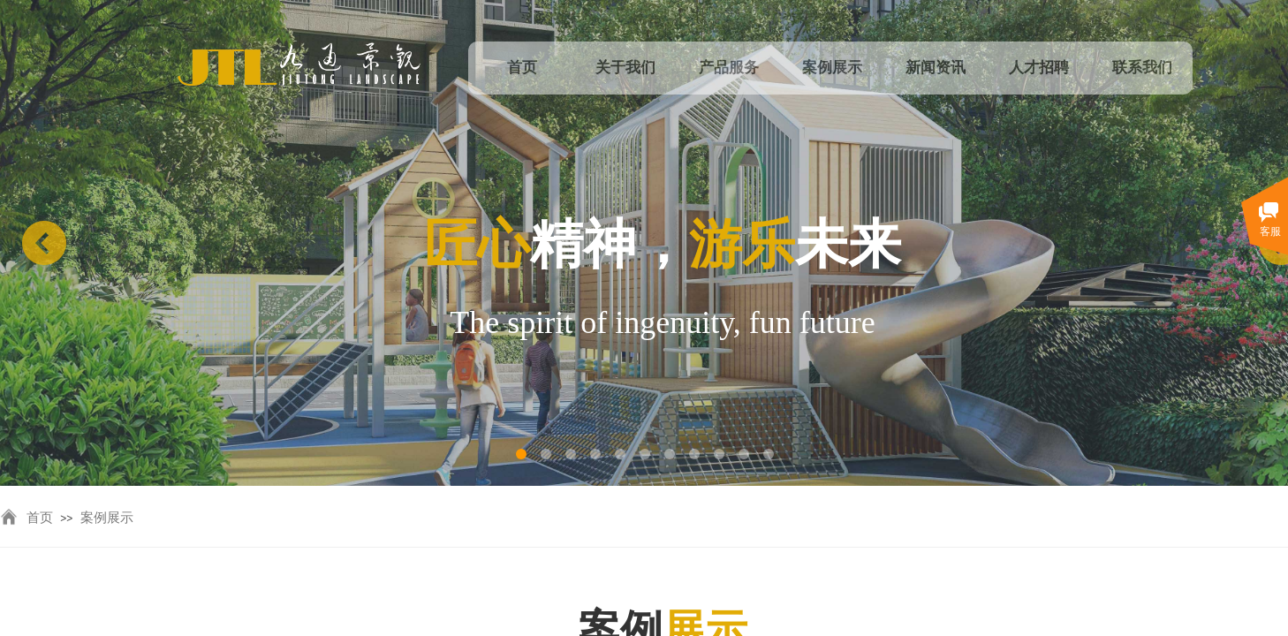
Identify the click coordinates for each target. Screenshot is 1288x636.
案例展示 (106, 518)
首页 (40, 518)
